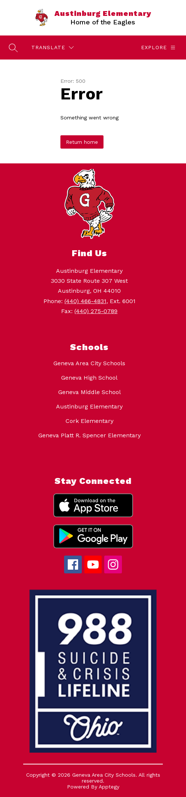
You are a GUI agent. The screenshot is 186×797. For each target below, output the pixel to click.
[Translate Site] (52, 47)
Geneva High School (89, 377)
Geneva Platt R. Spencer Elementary (89, 435)
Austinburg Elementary (89, 406)
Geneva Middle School (89, 392)
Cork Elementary (89, 420)
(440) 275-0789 (95, 311)
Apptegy (109, 787)
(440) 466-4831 (85, 301)
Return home (82, 142)
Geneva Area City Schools (89, 363)
